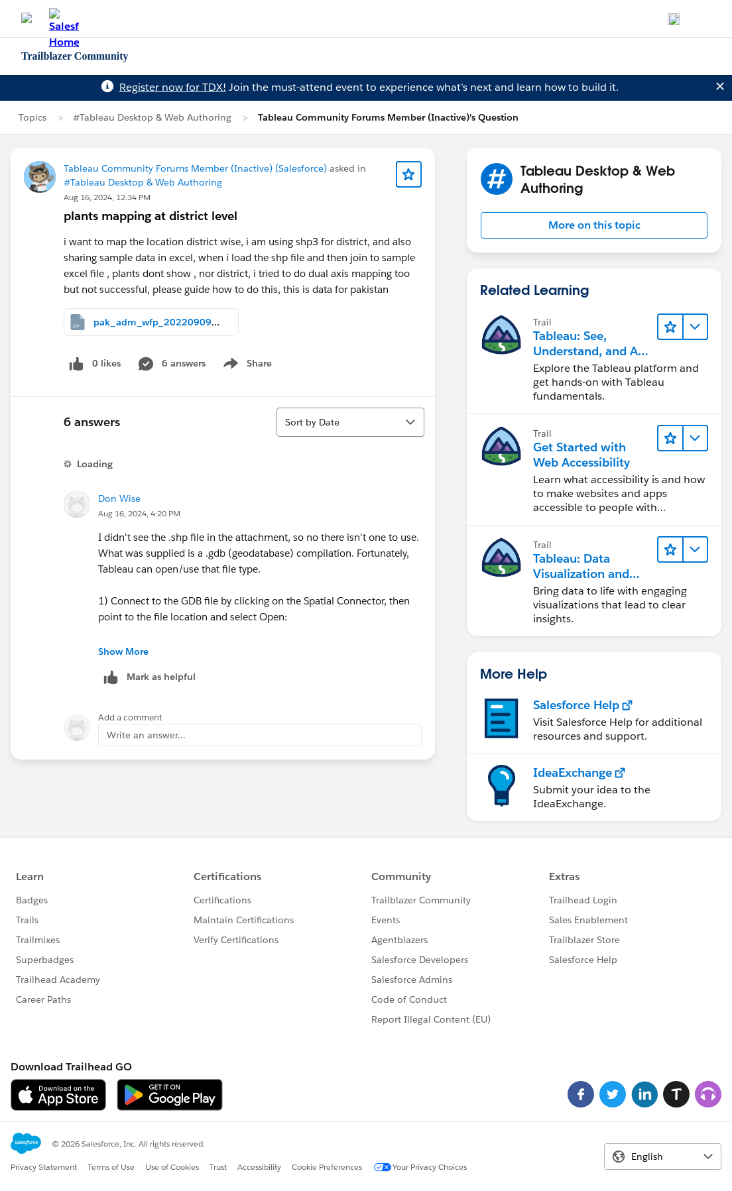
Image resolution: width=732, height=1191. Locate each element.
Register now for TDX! (172, 87)
